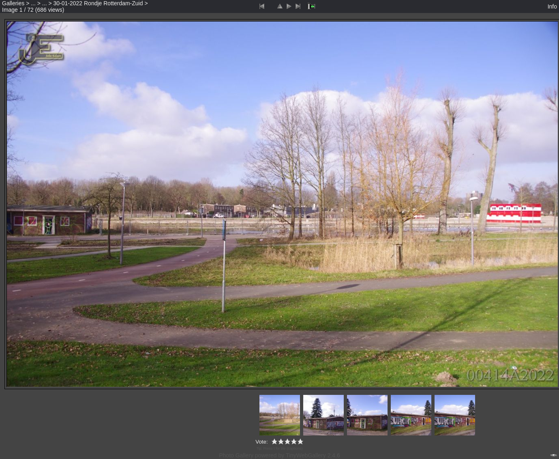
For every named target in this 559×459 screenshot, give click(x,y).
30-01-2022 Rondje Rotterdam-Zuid (98, 3)
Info (552, 6)
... (33, 3)
